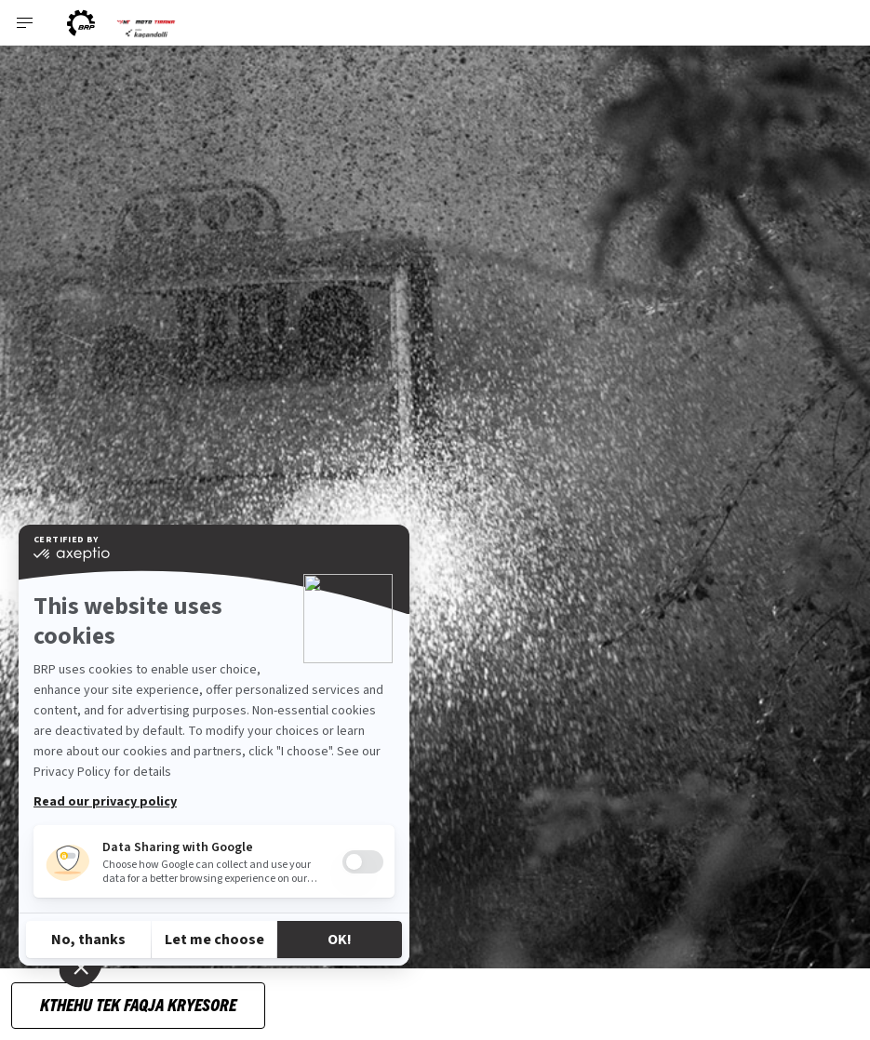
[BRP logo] (81, 23)
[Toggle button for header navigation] (25, 23)
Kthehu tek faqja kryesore (138, 1004)
